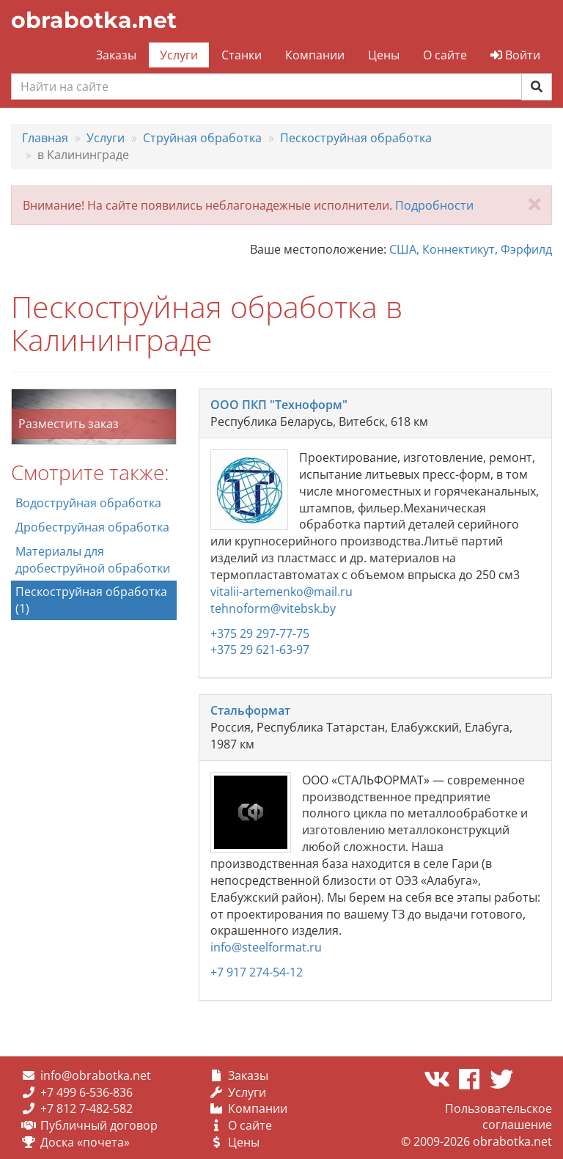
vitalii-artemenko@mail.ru (281, 592)
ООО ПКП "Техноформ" (278, 405)
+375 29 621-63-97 (259, 649)
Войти (515, 55)
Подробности (434, 205)
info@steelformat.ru (266, 947)
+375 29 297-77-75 (259, 633)
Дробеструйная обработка (92, 527)
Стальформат (250, 710)
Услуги (179, 55)
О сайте (445, 55)
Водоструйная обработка (88, 503)
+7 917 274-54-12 (256, 972)
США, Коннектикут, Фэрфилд (470, 249)
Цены (384, 55)
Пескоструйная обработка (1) (91, 600)
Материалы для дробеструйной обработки (92, 559)
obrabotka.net (94, 20)
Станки (241, 55)
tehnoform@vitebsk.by (273, 608)
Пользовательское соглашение (498, 1116)
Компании (315, 55)
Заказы (116, 55)
